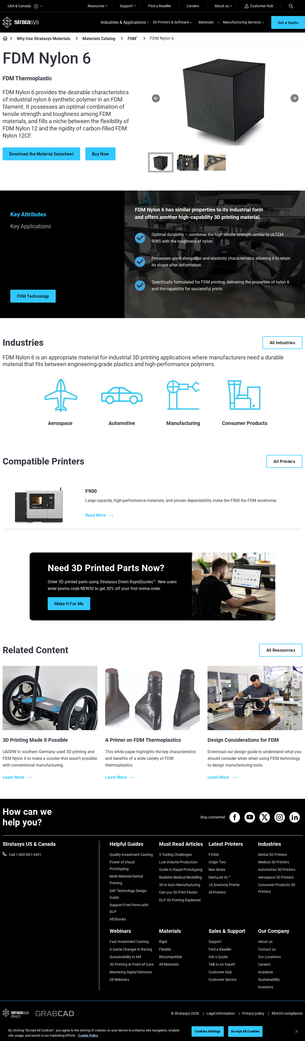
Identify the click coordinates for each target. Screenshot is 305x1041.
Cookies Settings (207, 1031)
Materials (206, 22)
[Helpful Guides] (132, 846)
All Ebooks (118, 919)
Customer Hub (258, 6)
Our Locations (269, 957)
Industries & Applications (123, 22)
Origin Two (217, 862)
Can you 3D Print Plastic (178, 892)
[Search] (291, 6)
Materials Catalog (99, 38)
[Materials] (181, 933)
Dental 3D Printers (272, 855)
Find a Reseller (159, 6)
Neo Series (217, 870)
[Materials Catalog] (122, 38)
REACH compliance (287, 1013)
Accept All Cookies (245, 1031)
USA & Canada (25, 6)
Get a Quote (218, 957)
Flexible (165, 949)
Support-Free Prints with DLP (129, 908)
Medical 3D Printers (273, 862)
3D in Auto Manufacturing (179, 885)
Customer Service (222, 979)
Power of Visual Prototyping (122, 865)
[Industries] (280, 846)
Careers (193, 6)
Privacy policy (253, 1013)
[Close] (296, 1031)
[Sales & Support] (231, 933)
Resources (96, 6)
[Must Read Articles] (181, 846)
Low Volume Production (178, 862)
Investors (265, 987)
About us (222, 6)
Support (126, 6)
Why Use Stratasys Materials (43, 38)
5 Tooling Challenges (175, 855)
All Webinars (119, 979)
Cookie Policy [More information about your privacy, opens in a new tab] (88, 1035)
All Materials (169, 964)
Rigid (163, 942)
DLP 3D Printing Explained (180, 900)
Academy (265, 972)
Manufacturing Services (242, 22)
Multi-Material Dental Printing (126, 879)
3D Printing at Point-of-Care (132, 964)
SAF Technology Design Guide (128, 894)
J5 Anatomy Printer (224, 885)
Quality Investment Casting (131, 855)
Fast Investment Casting (129, 942)
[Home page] (3, 38)
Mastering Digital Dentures (131, 972)
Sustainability (269, 979)
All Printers (217, 892)
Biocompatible (170, 957)
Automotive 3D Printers (276, 870)
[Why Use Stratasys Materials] (77, 38)
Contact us (267, 949)
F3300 (214, 855)
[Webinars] (132, 933)
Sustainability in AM (125, 957)
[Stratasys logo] (21, 22)
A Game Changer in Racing (131, 949)
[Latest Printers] (231, 846)
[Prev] (155, 98)
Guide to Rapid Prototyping (180, 870)
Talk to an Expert (222, 964)
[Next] (294, 98)
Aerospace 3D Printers (276, 877)
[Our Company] (280, 933)
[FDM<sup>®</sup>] (144, 38)
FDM (133, 38)
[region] (152, 1032)
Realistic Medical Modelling (180, 877)
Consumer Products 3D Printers (276, 888)
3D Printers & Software (171, 22)
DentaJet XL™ (220, 877)
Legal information (221, 1013)
